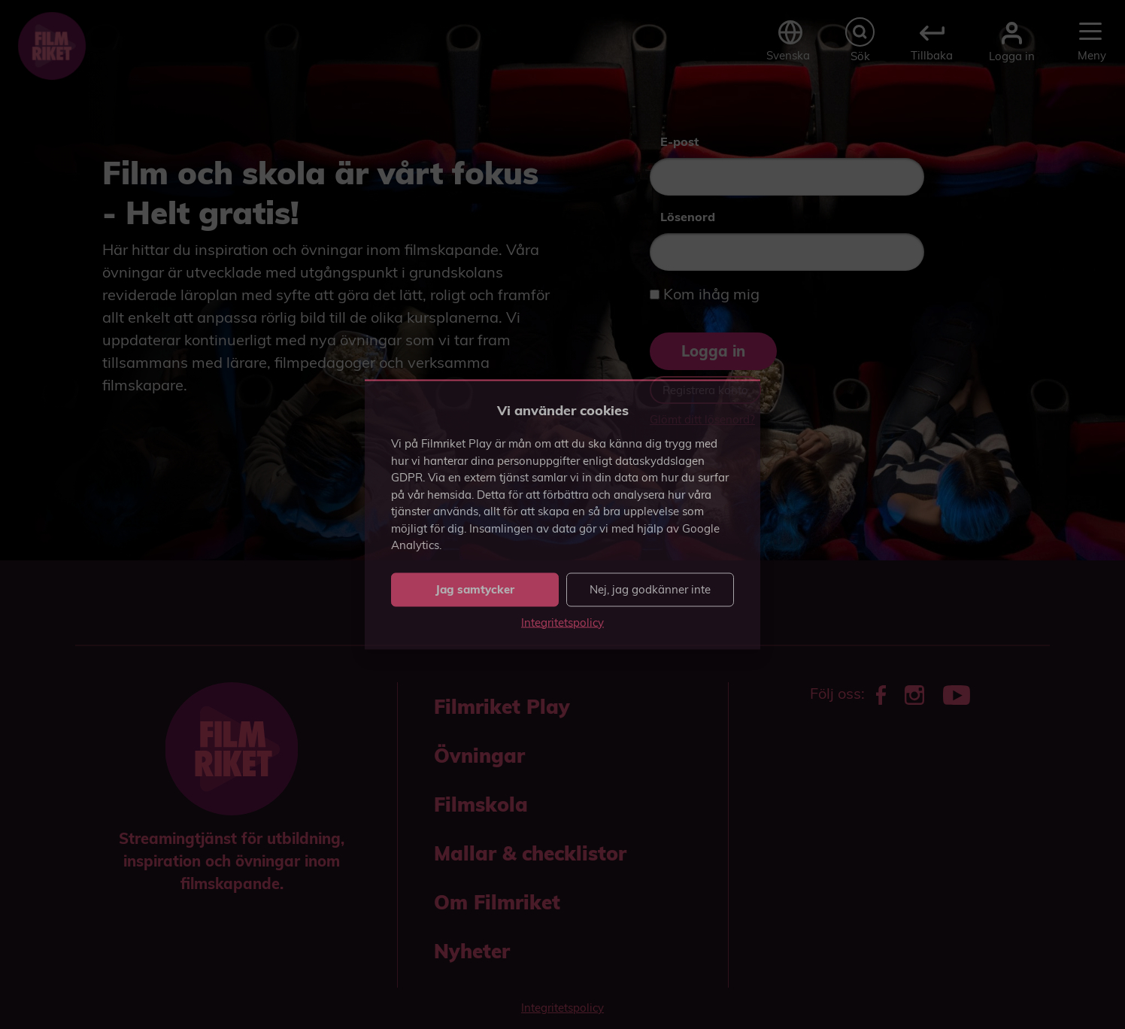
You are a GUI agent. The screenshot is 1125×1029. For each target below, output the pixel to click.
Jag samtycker (474, 589)
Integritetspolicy (562, 622)
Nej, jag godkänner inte (650, 589)
